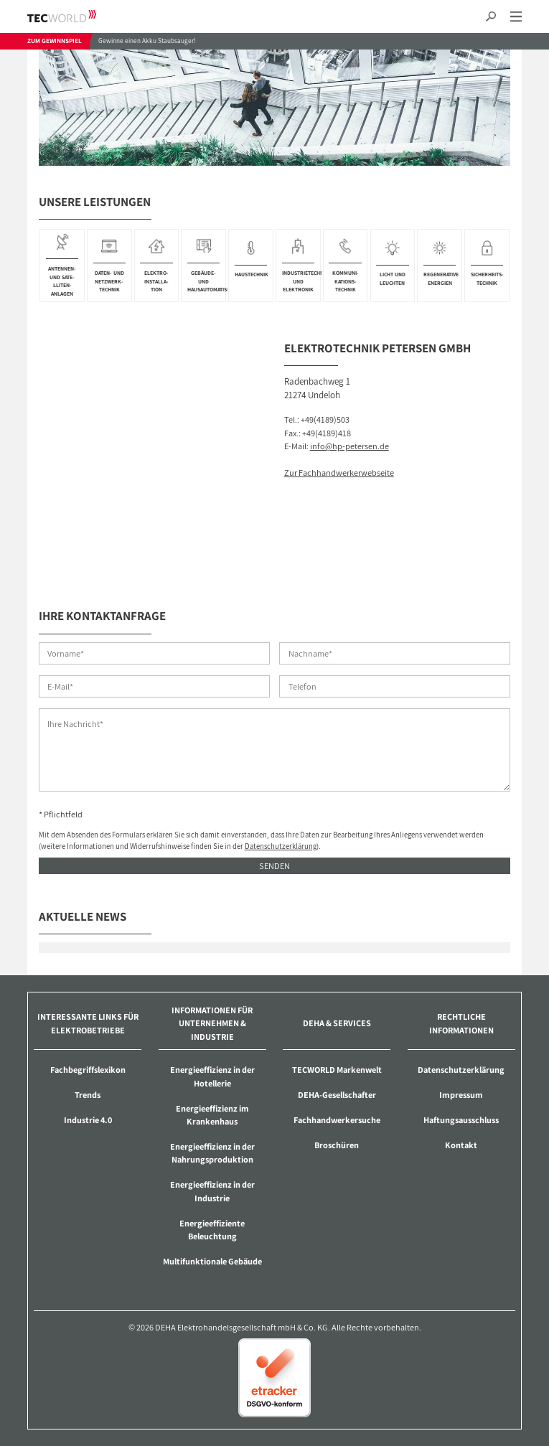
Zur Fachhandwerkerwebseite (339, 472)
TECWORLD (74, 16)
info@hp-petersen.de (349, 446)
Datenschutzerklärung (280, 846)
